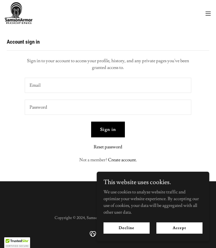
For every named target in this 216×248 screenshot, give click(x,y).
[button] (208, 13)
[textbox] (108, 85)
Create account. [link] (122, 160)
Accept (179, 227)
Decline (126, 227)
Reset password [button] (108, 147)
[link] (18, 13)
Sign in (108, 129)
